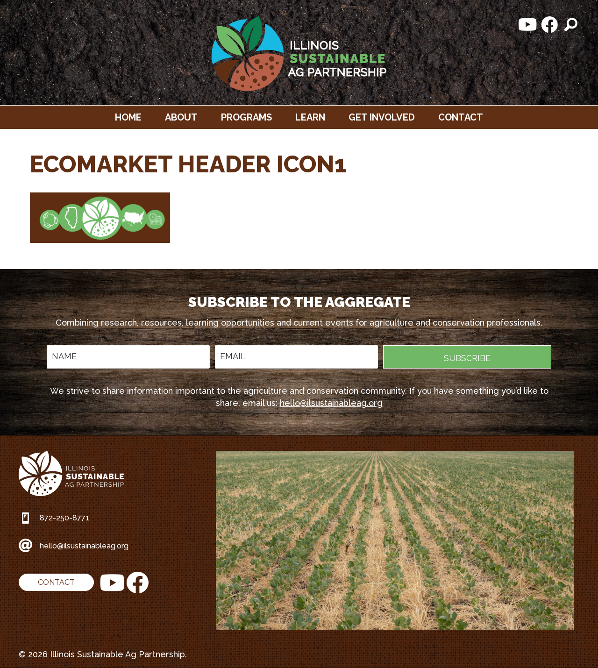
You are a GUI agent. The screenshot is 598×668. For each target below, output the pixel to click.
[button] (528, 24)
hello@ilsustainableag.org (331, 403)
